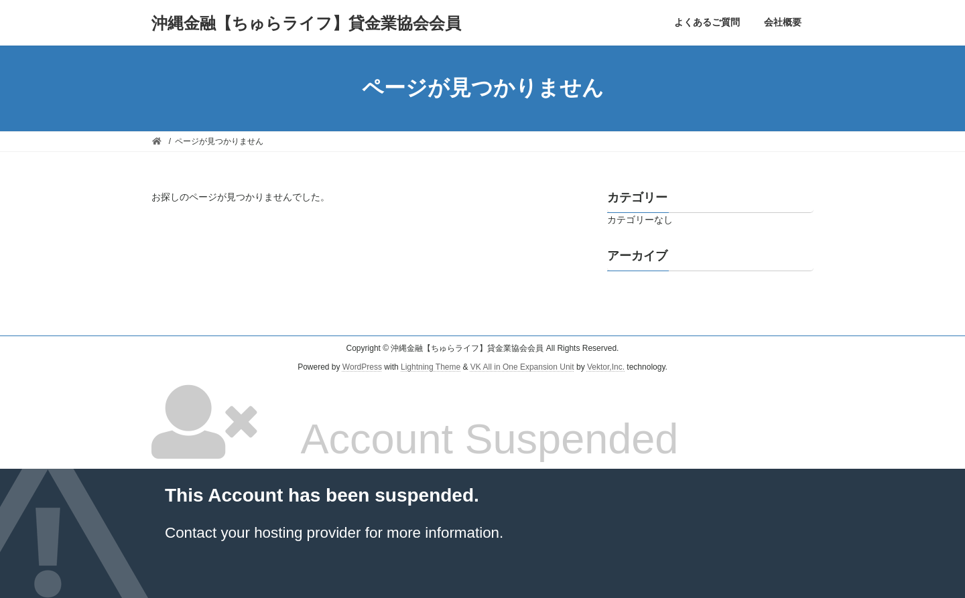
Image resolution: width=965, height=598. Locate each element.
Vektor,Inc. (606, 367)
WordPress (362, 367)
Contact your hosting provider (263, 532)
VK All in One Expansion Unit (522, 367)
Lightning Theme (430, 367)
